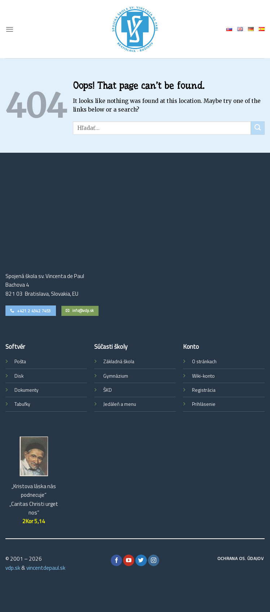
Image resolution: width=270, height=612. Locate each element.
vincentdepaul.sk (45, 568)
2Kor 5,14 (33, 521)
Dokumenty (26, 390)
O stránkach (204, 361)
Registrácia (203, 390)
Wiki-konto (203, 375)
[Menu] (9, 29)
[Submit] (258, 128)
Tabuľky (22, 404)
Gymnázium (115, 375)
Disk (18, 375)
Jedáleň (111, 404)
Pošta (20, 361)
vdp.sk (12, 568)
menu (130, 404)
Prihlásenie (203, 404)
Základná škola (118, 361)
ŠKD (107, 390)
